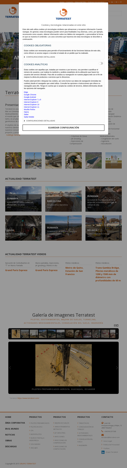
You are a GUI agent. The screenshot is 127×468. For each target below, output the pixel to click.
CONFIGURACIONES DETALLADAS (39, 57)
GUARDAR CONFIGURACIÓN (63, 127)
